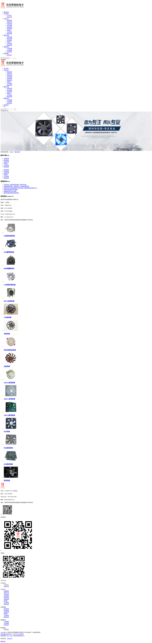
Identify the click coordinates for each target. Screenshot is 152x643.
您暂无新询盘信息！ (19, 635)
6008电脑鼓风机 (9, 268)
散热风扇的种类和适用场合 (11, 193)
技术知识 (9, 51)
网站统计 (3, 641)
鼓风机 (9, 30)
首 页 (11, 152)
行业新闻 (9, 50)
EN (4, 106)
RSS (8, 635)
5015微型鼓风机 (9, 252)
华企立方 (9, 638)
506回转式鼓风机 (9, 236)
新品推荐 (9, 20)
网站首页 (6, 12)
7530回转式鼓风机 (10, 285)
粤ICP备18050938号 (6, 634)
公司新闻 (9, 48)
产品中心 (6, 18)
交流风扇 (9, 25)
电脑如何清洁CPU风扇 (10, 191)
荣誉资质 (9, 17)
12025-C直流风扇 (9, 399)
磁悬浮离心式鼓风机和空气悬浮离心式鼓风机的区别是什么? (20, 188)
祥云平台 (21, 634)
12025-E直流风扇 (9, 382)
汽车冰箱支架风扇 (10, 350)
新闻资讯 (6, 46)
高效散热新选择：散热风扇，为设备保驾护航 (16, 186)
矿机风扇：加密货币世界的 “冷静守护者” (15, 184)
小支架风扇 (7, 317)
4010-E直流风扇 (9, 301)
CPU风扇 (9, 32)
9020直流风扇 (8, 448)
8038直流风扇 (8, 464)
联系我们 (6, 53)
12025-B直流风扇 (9, 415)
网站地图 (3, 635)
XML (11, 635)
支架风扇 (9, 28)
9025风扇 (7, 431)
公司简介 (9, 15)
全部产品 (9, 22)
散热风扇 (9, 33)
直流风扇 (9, 27)
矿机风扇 (9, 23)
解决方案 (6, 35)
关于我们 (6, 13)
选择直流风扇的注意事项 (11, 189)
